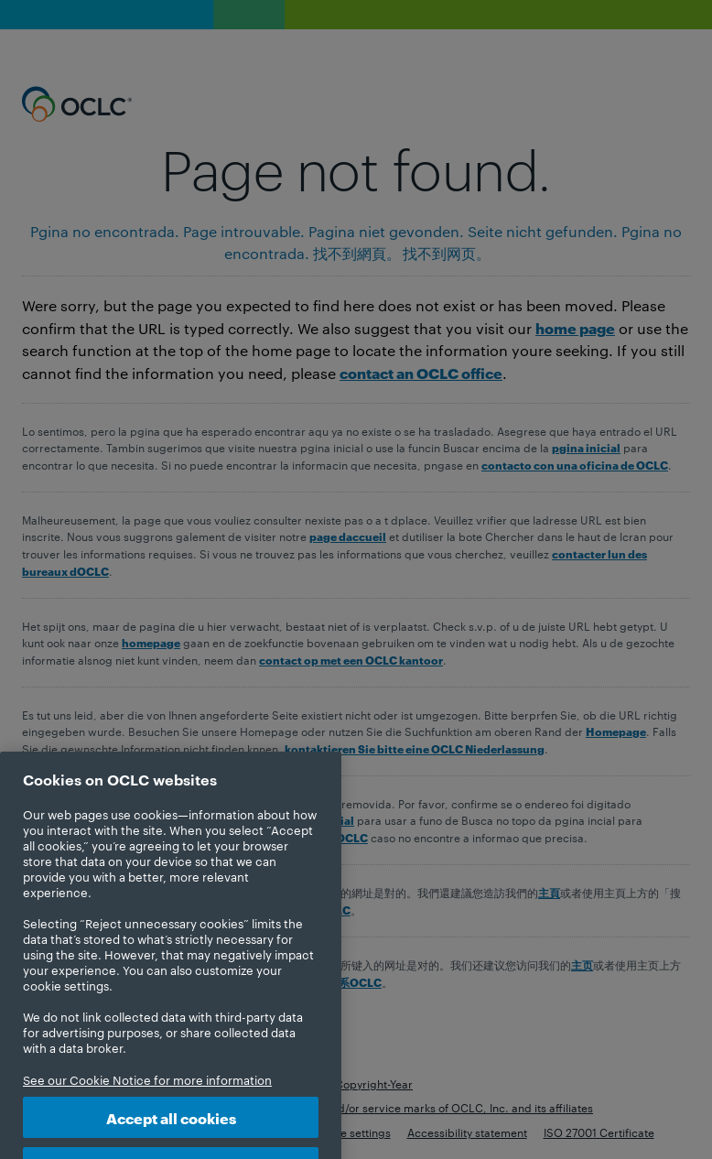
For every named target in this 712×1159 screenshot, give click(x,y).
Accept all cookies (171, 1132)
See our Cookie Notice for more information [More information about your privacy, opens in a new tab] (147, 1094)
